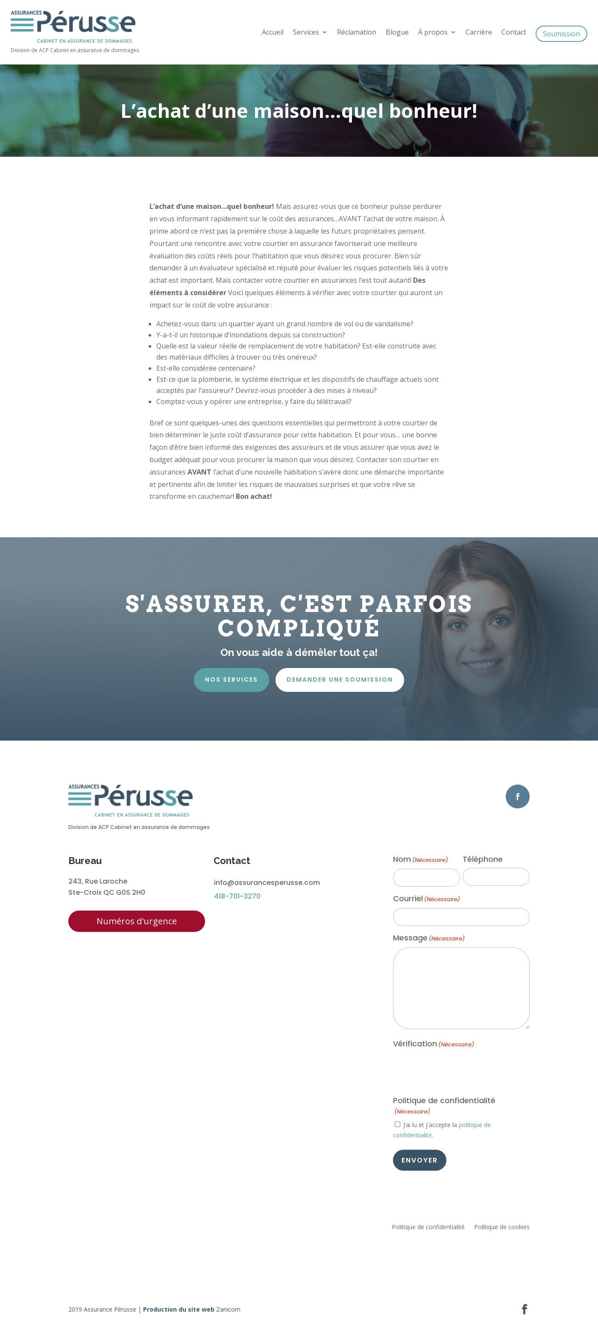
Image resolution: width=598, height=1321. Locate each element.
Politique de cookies (502, 1227)
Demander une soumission (340, 679)
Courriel (426, 899)
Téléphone (483, 859)
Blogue (397, 33)
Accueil (273, 33)
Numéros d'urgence (137, 921)
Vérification (433, 1044)
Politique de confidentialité (428, 1227)
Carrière (479, 33)
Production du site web (178, 1309)
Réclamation (356, 33)
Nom (420, 859)
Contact (513, 33)
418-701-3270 (237, 896)
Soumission (561, 33)
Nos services (231, 679)
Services (306, 33)
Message (429, 938)
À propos (433, 33)
